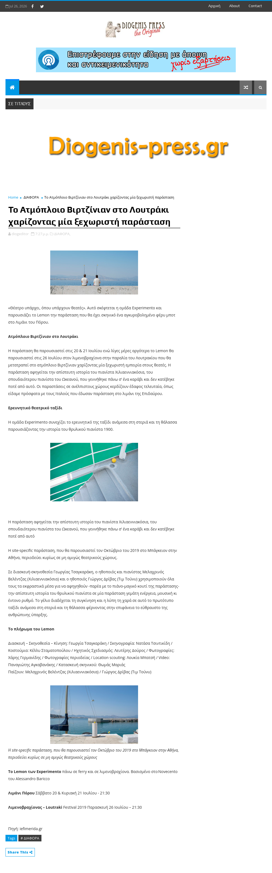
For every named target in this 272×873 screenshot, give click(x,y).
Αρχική (214, 6)
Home (13, 197)
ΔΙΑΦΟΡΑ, (62, 233)
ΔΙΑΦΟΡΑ (31, 197)
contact (255, 6)
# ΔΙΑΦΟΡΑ (30, 838)
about (234, 6)
